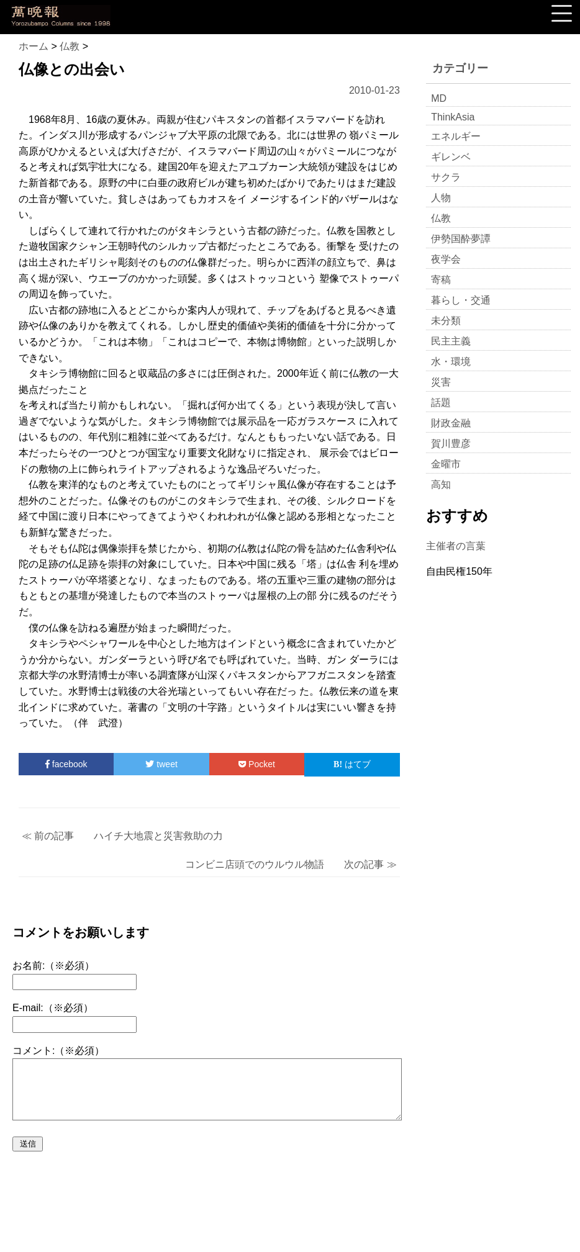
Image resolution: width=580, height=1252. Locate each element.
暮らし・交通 (461, 300)
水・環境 (451, 361)
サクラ (446, 177)
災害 (441, 382)
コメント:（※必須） (58, 1050)
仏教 (441, 218)
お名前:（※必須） (53, 965)
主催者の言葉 (456, 546)
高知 (441, 484)
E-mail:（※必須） (52, 1007)
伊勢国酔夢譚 (461, 238)
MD (438, 98)
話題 (441, 402)
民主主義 (451, 341)
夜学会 (446, 259)
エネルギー (456, 136)
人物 (441, 197)
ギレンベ (451, 156)
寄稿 (441, 279)
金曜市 (446, 464)
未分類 (446, 320)
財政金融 (451, 423)
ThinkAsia (452, 117)
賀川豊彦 (451, 443)
